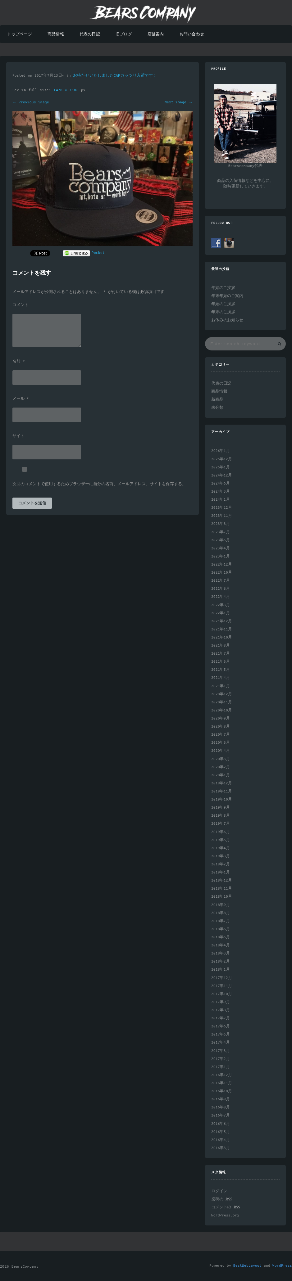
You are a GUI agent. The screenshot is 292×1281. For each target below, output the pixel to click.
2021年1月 (220, 686)
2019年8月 (220, 815)
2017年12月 (221, 978)
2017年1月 (220, 1067)
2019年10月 (221, 799)
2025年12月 (221, 459)
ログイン (219, 1191)
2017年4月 (220, 1042)
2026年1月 (220, 451)
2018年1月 (220, 969)
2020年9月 (220, 718)
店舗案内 (156, 34)
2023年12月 (221, 507)
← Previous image (30, 102)
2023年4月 (220, 548)
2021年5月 (220, 669)
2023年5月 (220, 540)
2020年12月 (221, 694)
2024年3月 (220, 491)
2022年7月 (220, 580)
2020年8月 (220, 726)
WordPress (282, 1265)
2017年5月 (220, 1034)
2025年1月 (220, 467)
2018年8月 (220, 913)
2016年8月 (220, 1107)
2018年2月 (220, 961)
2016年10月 (221, 1091)
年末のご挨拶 (223, 312)
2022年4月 (220, 596)
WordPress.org (225, 1215)
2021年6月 (220, 661)
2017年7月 (220, 1018)
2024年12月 (221, 475)
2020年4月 (220, 750)
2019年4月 (220, 848)
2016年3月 (220, 1148)
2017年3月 (220, 1051)
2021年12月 (221, 621)
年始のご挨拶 (223, 288)
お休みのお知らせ (227, 320)
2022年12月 (221, 564)
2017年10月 (221, 994)
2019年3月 (220, 856)
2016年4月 (220, 1140)
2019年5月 (220, 840)
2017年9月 (220, 1002)
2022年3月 (220, 605)
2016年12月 (221, 1075)
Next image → (179, 102)
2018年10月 (221, 896)
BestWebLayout (247, 1265)
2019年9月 (220, 807)
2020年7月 (220, 734)
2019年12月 (221, 783)
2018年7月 (220, 921)
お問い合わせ (192, 34)
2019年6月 (220, 832)
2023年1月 (220, 556)
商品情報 (56, 34)
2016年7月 (220, 1115)
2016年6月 (220, 1123)
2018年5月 (220, 937)
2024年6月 (220, 483)
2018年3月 (220, 953)
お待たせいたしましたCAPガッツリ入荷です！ (115, 75)
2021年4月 (220, 677)
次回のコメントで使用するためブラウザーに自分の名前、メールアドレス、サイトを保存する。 (99, 484)
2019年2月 (220, 864)
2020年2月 (220, 767)
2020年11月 (221, 702)
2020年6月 (220, 742)
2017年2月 (220, 1059)
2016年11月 (221, 1083)
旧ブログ (124, 34)
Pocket (98, 252)
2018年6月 (220, 929)
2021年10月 (221, 637)
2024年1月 (220, 499)
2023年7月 (220, 532)
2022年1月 (220, 613)
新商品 (217, 399)
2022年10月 (221, 572)
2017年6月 (220, 1026)
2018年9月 (220, 905)
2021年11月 (221, 629)
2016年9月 (220, 1099)
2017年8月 (220, 1010)
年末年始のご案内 (227, 296)
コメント (20, 305)
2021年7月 (220, 653)
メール (20, 399)
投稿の (221, 1199)
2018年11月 (221, 888)
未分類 (217, 407)
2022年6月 (220, 588)
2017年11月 (221, 986)
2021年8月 (220, 645)
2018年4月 (220, 945)
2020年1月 (220, 775)
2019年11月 (221, 791)
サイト (18, 436)
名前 (18, 361)
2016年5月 (220, 1132)
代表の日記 (90, 34)
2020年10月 (221, 710)
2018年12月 (221, 880)
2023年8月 (220, 523)
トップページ (19, 34)
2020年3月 (220, 759)
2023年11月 (221, 515)
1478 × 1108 (67, 90)
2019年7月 (220, 823)
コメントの (225, 1207)
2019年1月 (220, 872)
